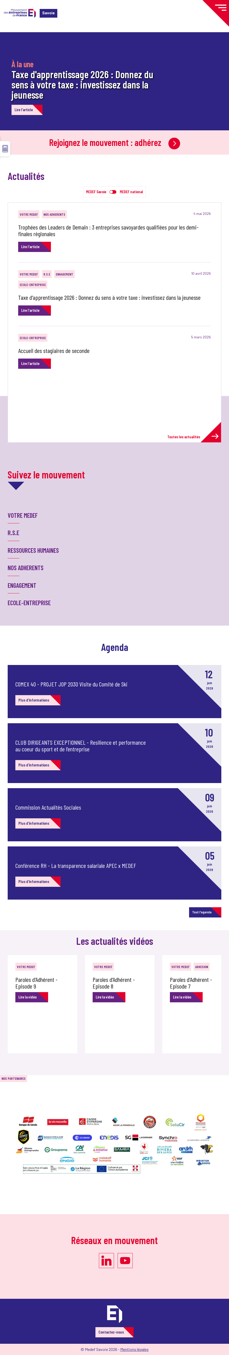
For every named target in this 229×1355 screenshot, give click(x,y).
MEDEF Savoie (96, 191)
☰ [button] (5, 148)
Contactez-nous (111, 1331)
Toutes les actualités (193, 436)
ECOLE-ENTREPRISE (33, 284)
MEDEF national (131, 191)
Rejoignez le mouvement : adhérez (114, 142)
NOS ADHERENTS (54, 214)
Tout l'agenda (202, 912)
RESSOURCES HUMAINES (33, 550)
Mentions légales (134, 1349)
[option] (46, 1004)
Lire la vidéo (27, 996)
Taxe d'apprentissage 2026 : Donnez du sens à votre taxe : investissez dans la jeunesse (82, 84)
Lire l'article (24, 109)
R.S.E (46, 274)
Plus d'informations (33, 699)
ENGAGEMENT (64, 274)
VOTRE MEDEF (29, 214)
